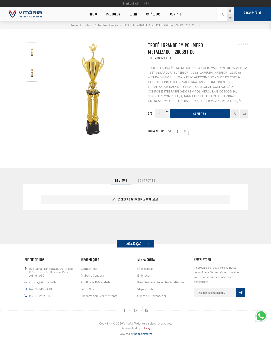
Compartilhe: (156, 131)
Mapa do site (145, 289)
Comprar (199, 114)
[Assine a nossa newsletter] (215, 292)
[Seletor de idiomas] (146, 3)
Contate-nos (89, 268)
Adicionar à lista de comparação (235, 113)
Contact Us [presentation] (147, 181)
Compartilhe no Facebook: (177, 131)
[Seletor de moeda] (131, 3)
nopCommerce (143, 333)
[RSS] (146, 310)
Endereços (144, 275)
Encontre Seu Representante (99, 296)
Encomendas (145, 268)
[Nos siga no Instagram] (135, 310)
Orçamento (252, 13)
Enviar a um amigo (244, 113)
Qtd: (150, 113)
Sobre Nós (87, 289)
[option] (32, 51)
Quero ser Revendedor (151, 296)
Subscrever (240, 292)
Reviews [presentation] (121, 181)
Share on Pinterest (185, 131)
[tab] (121, 180)
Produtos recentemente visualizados (160, 282)
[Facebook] (124, 310)
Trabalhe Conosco (92, 275)
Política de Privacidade (95, 282)
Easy (147, 328)
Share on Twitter (169, 131)
